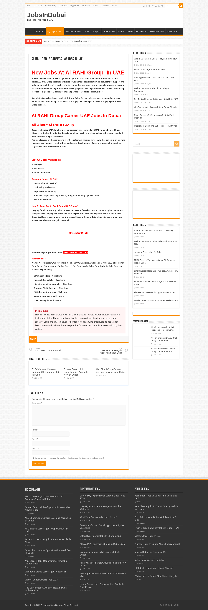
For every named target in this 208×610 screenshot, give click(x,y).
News (95, 6)
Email (35, 439)
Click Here (67, 284)
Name (35, 430)
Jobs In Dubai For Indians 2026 (150, 552)
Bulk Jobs (40, 31)
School (121, 31)
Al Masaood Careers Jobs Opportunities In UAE (154, 292)
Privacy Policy (50, 6)
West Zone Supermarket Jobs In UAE (98, 517)
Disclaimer (63, 6)
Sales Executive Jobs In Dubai (150, 560)
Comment (37, 403)
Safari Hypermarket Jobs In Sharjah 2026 (100, 536)
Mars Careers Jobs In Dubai (50, 349)
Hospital (96, 31)
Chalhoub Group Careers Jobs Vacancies (45, 571)
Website (35, 448)
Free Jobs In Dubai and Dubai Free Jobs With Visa (155, 126)
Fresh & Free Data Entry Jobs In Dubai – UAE (157, 528)
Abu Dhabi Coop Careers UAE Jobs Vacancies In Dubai (110, 370)
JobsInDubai (46, 14)
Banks (130, 31)
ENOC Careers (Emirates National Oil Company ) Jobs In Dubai (46, 372)
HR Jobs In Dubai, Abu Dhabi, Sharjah (154, 568)
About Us (38, 6)
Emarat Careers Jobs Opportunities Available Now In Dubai (76, 372)
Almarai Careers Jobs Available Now (149, 69)
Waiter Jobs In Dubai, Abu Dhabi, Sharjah (156, 576)
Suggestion (74, 6)
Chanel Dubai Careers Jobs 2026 (41, 579)
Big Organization (54, 31)
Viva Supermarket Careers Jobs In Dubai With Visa (156, 107)
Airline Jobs (141, 31)
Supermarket (109, 31)
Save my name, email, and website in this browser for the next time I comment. (69, 458)
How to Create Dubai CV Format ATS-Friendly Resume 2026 (67, 41)
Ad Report (86, 6)
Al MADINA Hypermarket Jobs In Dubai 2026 (102, 544)
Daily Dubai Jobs (156, 31)
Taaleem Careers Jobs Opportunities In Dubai (106, 350)
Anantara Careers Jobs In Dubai (148, 252)
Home (28, 6)
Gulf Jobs (171, 31)
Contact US (105, 6)
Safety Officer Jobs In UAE (148, 536)
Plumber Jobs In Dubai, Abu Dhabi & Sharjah (157, 544)
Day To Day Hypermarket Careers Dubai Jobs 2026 (156, 99)
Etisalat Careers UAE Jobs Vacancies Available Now (156, 300)
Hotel (87, 31)
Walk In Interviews (73, 31)
